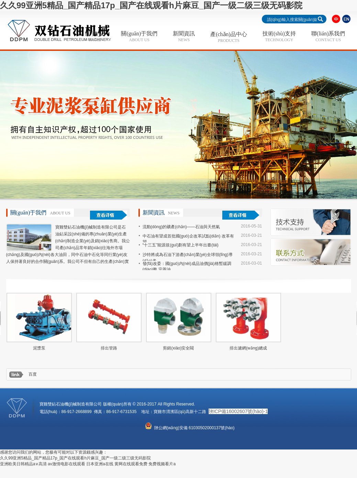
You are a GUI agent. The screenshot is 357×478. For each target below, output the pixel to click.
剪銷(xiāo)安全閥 (178, 348)
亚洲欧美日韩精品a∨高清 (23, 464)
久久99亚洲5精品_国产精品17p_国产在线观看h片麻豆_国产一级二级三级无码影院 (151, 5)
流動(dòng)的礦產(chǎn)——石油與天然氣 (181, 226)
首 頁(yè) (95, 37)
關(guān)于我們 (139, 37)
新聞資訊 (184, 37)
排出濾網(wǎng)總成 (248, 348)
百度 (33, 374)
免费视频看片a (162, 464)
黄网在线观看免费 (130, 464)
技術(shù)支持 (279, 37)
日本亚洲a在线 (99, 464)
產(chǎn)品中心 (228, 37)
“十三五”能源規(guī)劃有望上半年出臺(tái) (181, 245)
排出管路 (109, 348)
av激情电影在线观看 (66, 464)
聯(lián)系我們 (328, 37)
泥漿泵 (39, 348)
